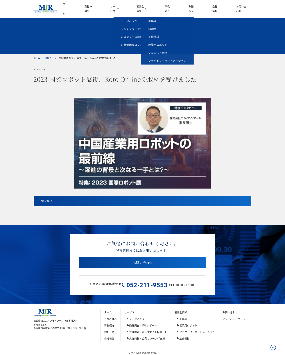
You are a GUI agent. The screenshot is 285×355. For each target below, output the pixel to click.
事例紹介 (109, 321)
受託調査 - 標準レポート (143, 321)
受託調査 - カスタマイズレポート (148, 328)
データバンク (137, 315)
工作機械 (184, 334)
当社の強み (110, 315)
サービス (129, 308)
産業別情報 (180, 308)
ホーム (108, 308)
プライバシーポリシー (235, 315)
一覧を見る (128, 197)
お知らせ (109, 328)
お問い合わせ (142, 261)
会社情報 (109, 334)
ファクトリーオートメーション (197, 328)
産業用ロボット (188, 321)
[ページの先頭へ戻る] (271, 341)
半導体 (183, 315)
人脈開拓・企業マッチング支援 (147, 334)
